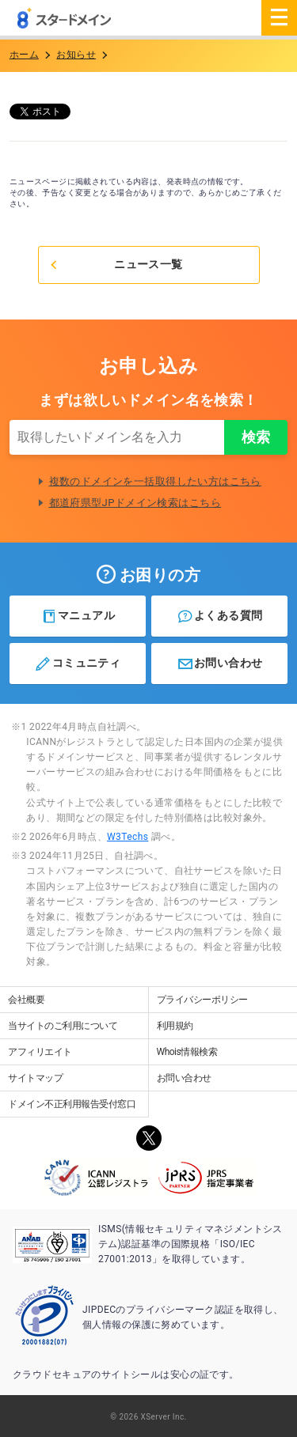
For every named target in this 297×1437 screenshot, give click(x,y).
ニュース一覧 (115, 264)
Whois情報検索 (187, 1051)
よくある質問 (220, 616)
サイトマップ (35, 1077)
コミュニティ (77, 663)
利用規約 (175, 1025)
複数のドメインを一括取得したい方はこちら (155, 481)
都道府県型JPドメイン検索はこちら (135, 503)
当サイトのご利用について (62, 1025)
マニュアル (78, 616)
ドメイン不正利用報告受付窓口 (71, 1104)
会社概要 (26, 999)
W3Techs (127, 836)
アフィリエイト (40, 1051)
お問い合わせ (220, 663)
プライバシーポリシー (202, 999)
